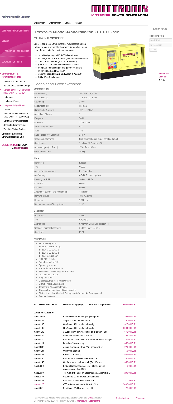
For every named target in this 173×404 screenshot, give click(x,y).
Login (153, 49)
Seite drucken (122, 398)
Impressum (81, 401)
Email (90, 398)
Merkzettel (164, 75)
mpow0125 (39, 384)
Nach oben (141, 398)
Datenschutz (94, 401)
